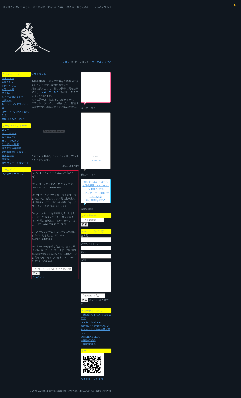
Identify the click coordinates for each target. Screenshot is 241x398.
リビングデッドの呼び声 (95, 193)
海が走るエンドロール (95, 181)
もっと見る (38, 277)
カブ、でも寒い (10, 140)
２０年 (5, 129)
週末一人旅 (8, 78)
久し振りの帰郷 (10, 144)
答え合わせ (8, 93)
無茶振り (7, 159)
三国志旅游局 (88, 344)
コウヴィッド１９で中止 (15, 163)
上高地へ (7, 100)
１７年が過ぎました (13, 97)
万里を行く (8, 82)
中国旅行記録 (88, 340)
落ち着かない (9, 137)
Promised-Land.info (91, 322)
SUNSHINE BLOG (90, 336)
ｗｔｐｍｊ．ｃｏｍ (92, 378)
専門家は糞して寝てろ (14, 152)
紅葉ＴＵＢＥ (39, 74)
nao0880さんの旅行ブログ (95, 325)
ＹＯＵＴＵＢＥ (50, 92)
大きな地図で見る (95, 160)
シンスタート (9, 133)
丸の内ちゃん (9, 85)
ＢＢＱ (66, 62)
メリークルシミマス (100, 62)
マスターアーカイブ (13, 173)
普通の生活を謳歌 (11, 148)
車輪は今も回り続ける (14, 119)
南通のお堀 (8, 89)
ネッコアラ (96, 196)
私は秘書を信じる (96, 200)
